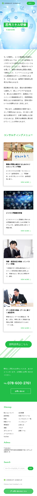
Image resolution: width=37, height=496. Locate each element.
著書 (5, 428)
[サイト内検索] (16, 468)
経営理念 (6, 416)
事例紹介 (6, 425)
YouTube (6, 436)
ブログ (21, 428)
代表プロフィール (24, 416)
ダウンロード (8, 431)
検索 (30, 468)
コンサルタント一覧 (25, 419)
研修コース (7, 422)
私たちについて (9, 413)
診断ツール (22, 431)
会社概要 (21, 413)
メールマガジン (9, 434)
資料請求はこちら (18, 344)
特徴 (5, 419)
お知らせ (21, 425)
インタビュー (23, 422)
